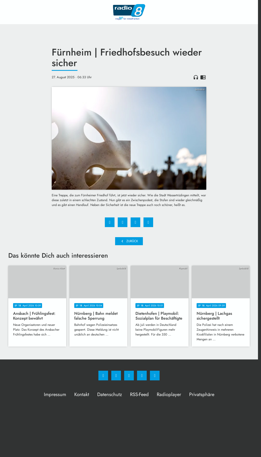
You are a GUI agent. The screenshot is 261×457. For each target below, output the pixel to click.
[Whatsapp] (129, 375)
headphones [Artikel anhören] (196, 77)
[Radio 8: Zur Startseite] (129, 12)
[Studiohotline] (142, 375)
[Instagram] (116, 375)
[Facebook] (103, 375)
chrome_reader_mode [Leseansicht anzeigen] (203, 77)
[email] (155, 375)
